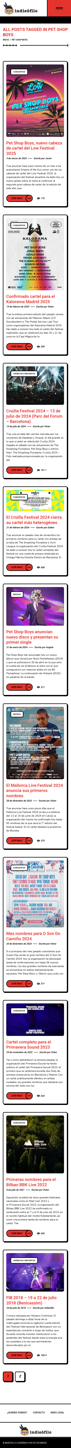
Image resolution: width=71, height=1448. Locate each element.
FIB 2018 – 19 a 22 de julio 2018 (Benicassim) (31, 1300)
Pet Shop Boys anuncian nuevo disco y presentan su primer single (32, 637)
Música (17, 594)
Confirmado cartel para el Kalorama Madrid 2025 (30, 299)
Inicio (6, 39)
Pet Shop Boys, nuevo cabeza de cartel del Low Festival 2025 (34, 148)
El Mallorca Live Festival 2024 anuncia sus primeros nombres (34, 790)
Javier (48, 158)
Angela (49, 647)
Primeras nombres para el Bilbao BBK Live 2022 (31, 1182)
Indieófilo (49, 1308)
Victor (51, 306)
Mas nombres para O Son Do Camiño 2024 (33, 936)
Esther (51, 527)
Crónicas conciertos (24, 373)
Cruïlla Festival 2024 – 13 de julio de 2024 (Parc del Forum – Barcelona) (34, 416)
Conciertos (19, 72)
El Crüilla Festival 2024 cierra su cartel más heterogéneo (34, 520)
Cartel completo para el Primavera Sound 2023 (28, 1045)
